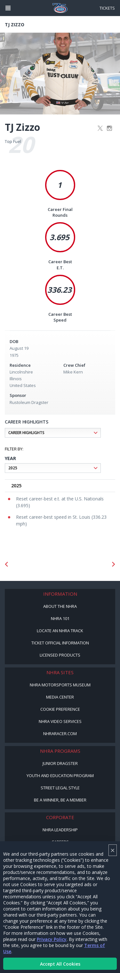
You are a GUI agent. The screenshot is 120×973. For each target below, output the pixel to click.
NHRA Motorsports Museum (60, 685)
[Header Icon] (8, 8)
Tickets (107, 8)
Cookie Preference (60, 709)
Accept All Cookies (60, 964)
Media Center (60, 697)
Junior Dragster (60, 763)
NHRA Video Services (60, 721)
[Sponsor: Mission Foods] (36, 564)
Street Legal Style (60, 788)
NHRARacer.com (60, 733)
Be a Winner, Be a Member (60, 800)
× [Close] (112, 850)
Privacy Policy (52, 939)
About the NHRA (60, 606)
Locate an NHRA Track (60, 630)
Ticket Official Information (60, 643)
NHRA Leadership (60, 830)
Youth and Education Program (60, 775)
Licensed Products (60, 655)
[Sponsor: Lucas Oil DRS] (85, 564)
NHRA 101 (60, 618)
